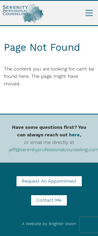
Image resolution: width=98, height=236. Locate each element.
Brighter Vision (62, 223)
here (74, 134)
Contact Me (49, 200)
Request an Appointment (49, 181)
